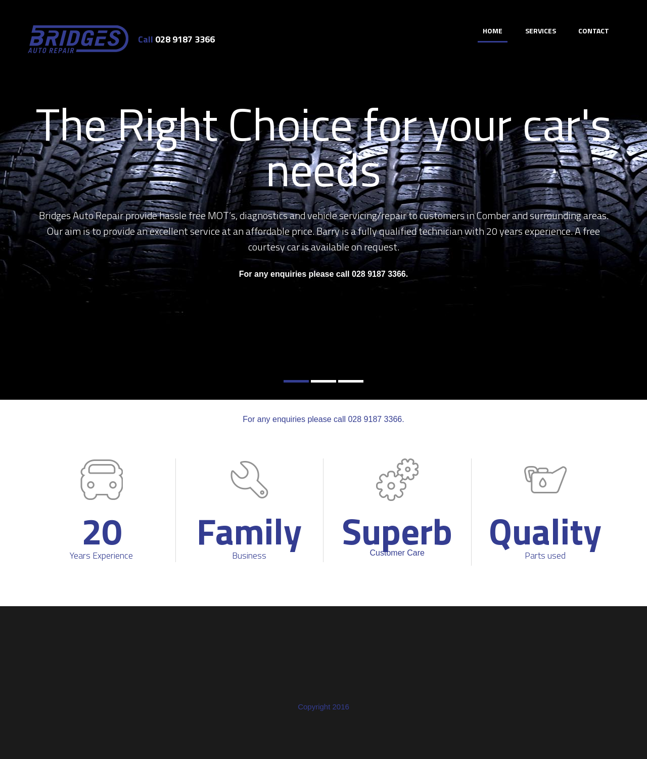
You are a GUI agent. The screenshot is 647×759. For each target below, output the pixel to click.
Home (492, 30)
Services (540, 30)
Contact (593, 30)
